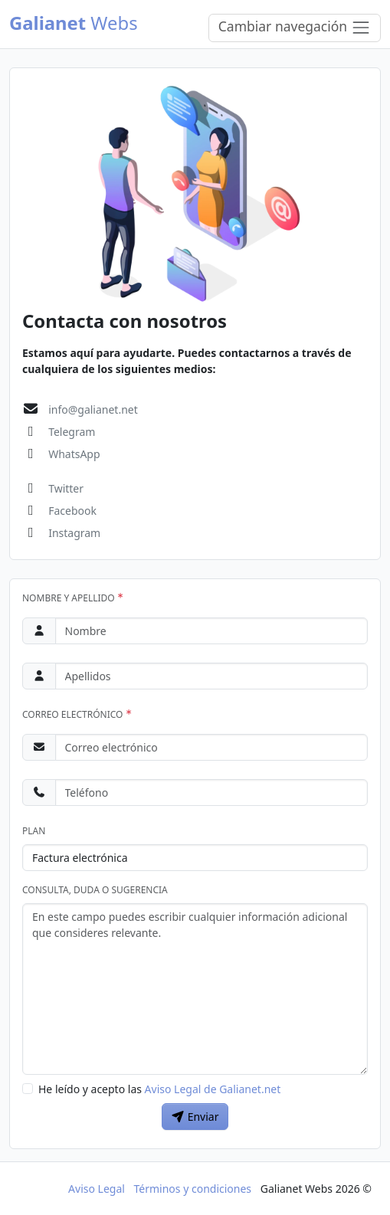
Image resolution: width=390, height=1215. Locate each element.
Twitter (66, 488)
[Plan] (195, 857)
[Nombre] (212, 630)
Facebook (72, 510)
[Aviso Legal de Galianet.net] (27, 1088)
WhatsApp (74, 454)
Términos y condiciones (193, 1188)
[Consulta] (195, 989)
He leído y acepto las (159, 1089)
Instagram (74, 533)
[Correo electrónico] (212, 747)
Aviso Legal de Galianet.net (213, 1089)
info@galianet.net (93, 409)
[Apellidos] (212, 676)
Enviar (195, 1116)
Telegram (71, 431)
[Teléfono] (212, 792)
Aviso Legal (96, 1188)
